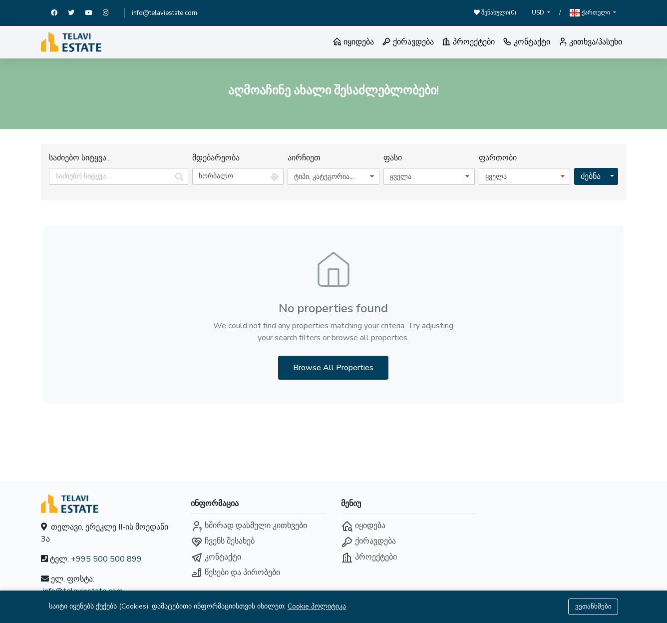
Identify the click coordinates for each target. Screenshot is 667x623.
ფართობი (498, 157)
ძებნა (591, 176)
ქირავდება (408, 41)
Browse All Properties (333, 367)
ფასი (392, 157)
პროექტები (468, 41)
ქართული (591, 12)
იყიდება (353, 41)
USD (539, 12)
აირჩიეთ (304, 157)
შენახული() (495, 12)
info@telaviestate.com (164, 12)
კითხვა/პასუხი (590, 41)
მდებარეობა (216, 157)
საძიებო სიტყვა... (80, 157)
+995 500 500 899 (106, 559)
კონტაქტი (526, 41)
